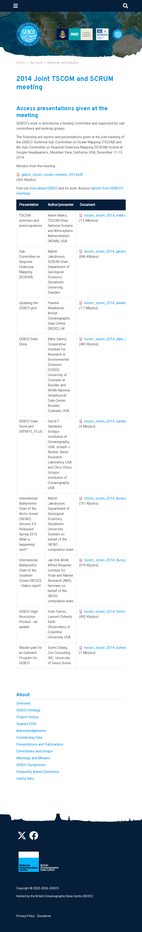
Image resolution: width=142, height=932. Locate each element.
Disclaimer (44, 916)
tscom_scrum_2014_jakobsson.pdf (110, 251)
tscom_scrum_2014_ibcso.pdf (107, 560)
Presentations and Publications (39, 744)
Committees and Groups (34, 751)
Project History (27, 717)
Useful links (25, 779)
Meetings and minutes (63, 62)
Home (20, 62)
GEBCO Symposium (31, 765)
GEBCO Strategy (28, 710)
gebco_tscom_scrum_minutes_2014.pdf (52, 175)
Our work (36, 62)
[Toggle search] (125, 5)
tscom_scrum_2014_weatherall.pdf (110, 303)
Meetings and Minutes (33, 758)
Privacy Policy (25, 916)
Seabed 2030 (26, 724)
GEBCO (54, 888)
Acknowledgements (31, 731)
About (23, 695)
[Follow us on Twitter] (21, 838)
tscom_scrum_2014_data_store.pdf (111, 339)
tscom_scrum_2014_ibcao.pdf (107, 498)
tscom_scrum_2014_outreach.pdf (109, 648)
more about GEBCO (43, 188)
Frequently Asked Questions (37, 772)
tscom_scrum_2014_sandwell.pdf (110, 421)
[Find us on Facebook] (33, 838)
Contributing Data (29, 738)
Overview (23, 703)
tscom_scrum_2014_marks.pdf (107, 215)
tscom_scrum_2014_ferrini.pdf (107, 612)
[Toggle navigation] (15, 5)
